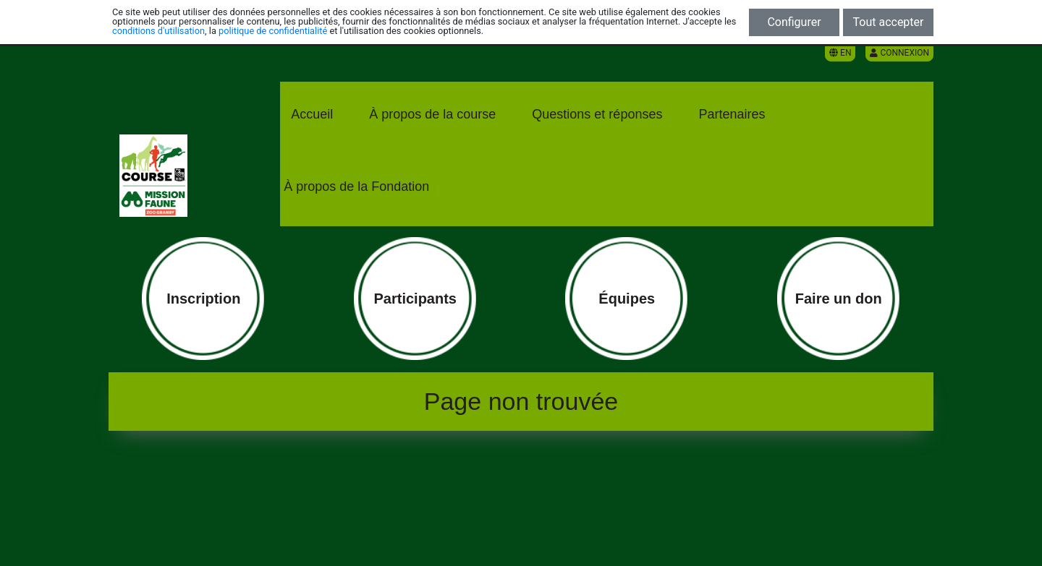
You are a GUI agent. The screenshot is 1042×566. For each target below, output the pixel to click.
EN (840, 53)
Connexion (899, 53)
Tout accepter (888, 22)
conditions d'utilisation (158, 30)
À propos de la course (432, 114)
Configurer (794, 22)
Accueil (312, 114)
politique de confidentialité (273, 30)
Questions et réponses (597, 114)
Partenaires (731, 114)
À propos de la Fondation (356, 186)
